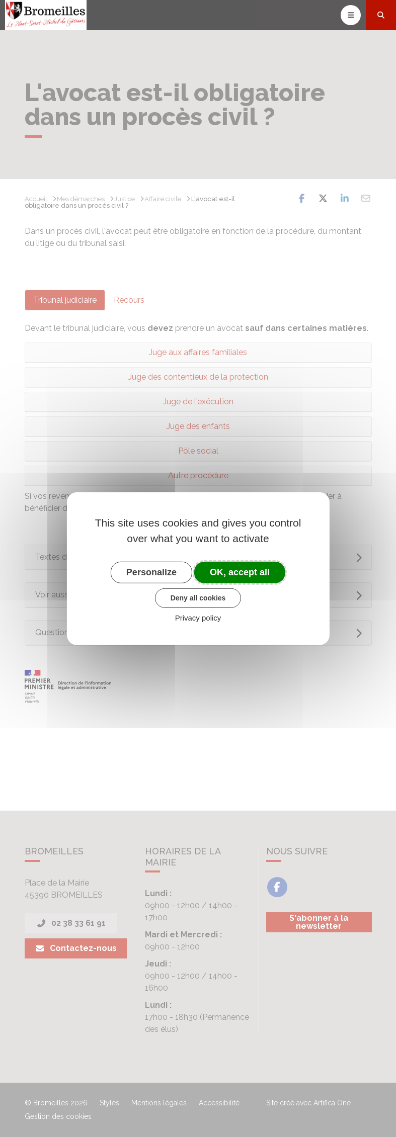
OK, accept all (240, 572)
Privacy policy (198, 618)
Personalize (151, 572)
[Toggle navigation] (351, 15)
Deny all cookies (198, 598)
